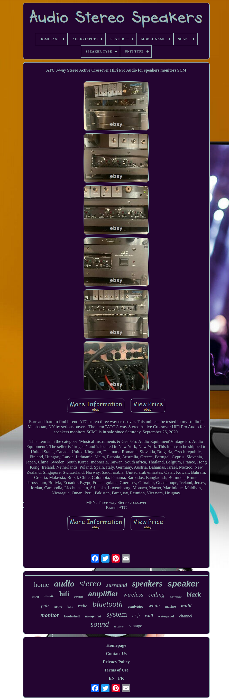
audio (64, 583)
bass (70, 606)
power (35, 596)
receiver (119, 626)
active (58, 606)
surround (116, 585)
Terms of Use (116, 670)
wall (149, 615)
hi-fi (136, 615)
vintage (135, 625)
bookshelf (72, 616)
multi (186, 605)
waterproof (166, 616)
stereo (90, 583)
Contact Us (116, 653)
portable (78, 596)
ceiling (157, 594)
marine (170, 606)
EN (112, 678)
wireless (133, 594)
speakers (147, 583)
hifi (64, 594)
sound (99, 624)
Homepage (116, 645)
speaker (183, 583)
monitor (49, 615)
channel (185, 616)
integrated (93, 616)
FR (121, 678)
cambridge (135, 606)
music (49, 595)
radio (82, 606)
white (154, 605)
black (194, 594)
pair (45, 605)
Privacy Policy (116, 661)
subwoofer (175, 596)
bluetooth (108, 603)
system (116, 614)
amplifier (103, 594)
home (41, 584)
